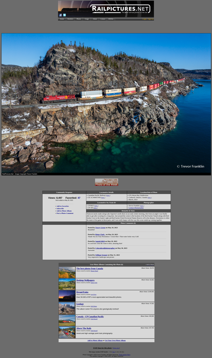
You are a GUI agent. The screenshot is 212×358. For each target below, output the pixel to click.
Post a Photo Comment (65, 213)
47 (79, 198)
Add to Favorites (62, 206)
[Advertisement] (106, 27)
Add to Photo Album (64, 211)
